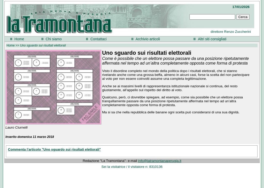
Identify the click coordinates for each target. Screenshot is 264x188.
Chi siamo (54, 39)
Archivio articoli (148, 39)
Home (19, 39)
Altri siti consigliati (212, 39)
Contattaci (98, 39)
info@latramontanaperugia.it (160, 161)
